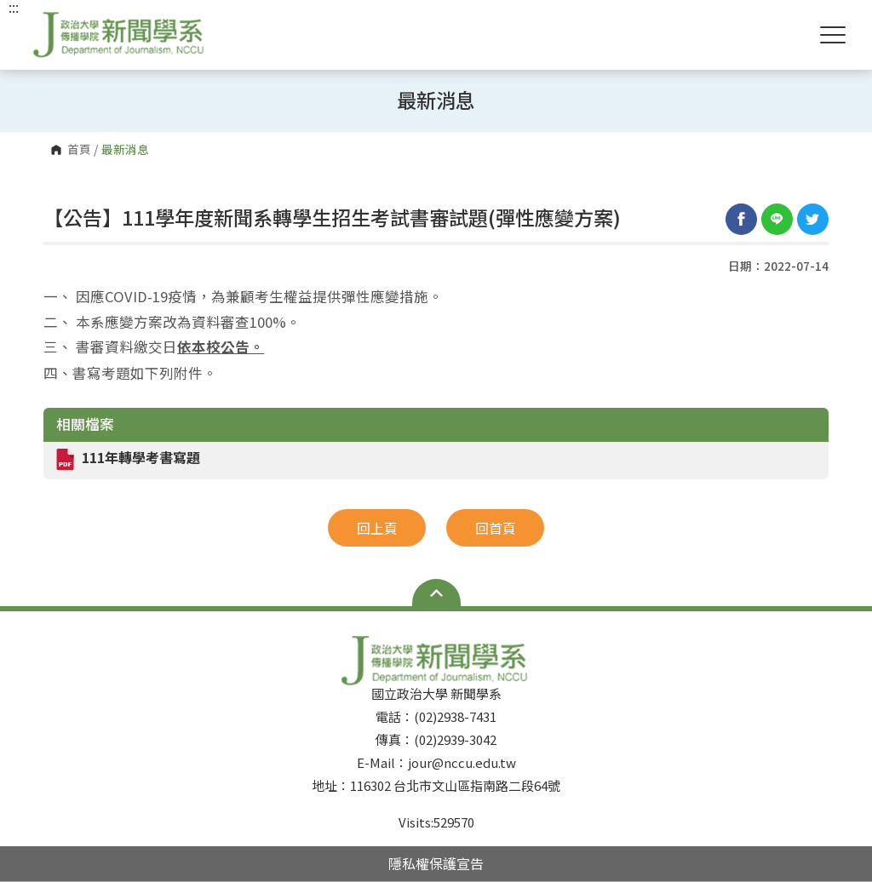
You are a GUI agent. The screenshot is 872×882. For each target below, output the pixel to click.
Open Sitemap (436, 592)
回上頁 (377, 528)
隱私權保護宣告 (436, 863)
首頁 (79, 150)
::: (14, 7)
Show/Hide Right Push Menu (833, 34)
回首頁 (495, 528)
